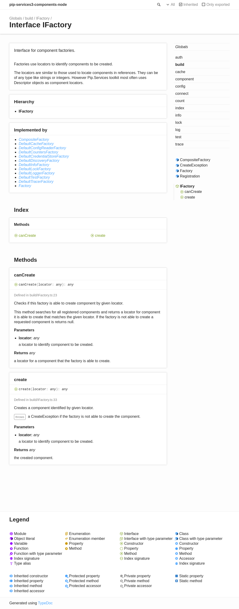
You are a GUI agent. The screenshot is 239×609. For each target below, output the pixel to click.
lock (178, 122)
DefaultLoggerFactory (37, 173)
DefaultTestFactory (34, 177)
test (178, 137)
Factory (25, 186)
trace (179, 144)
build (29, 18)
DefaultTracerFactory (36, 182)
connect (181, 94)
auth (179, 57)
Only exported (218, 5)
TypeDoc (45, 603)
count (179, 101)
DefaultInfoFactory (34, 165)
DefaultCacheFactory (36, 144)
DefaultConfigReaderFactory (42, 148)
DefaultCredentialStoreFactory (44, 156)
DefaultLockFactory (35, 169)
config (180, 86)
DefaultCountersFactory (38, 152)
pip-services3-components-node (38, 5)
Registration (190, 176)
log (177, 130)
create (100, 235)
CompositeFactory (34, 140)
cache (180, 72)
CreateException (193, 165)
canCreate (27, 235)
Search (158, 4)
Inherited (190, 5)
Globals (15, 18)
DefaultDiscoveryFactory (39, 161)
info (178, 115)
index (179, 108)
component (184, 79)
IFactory (43, 18)
